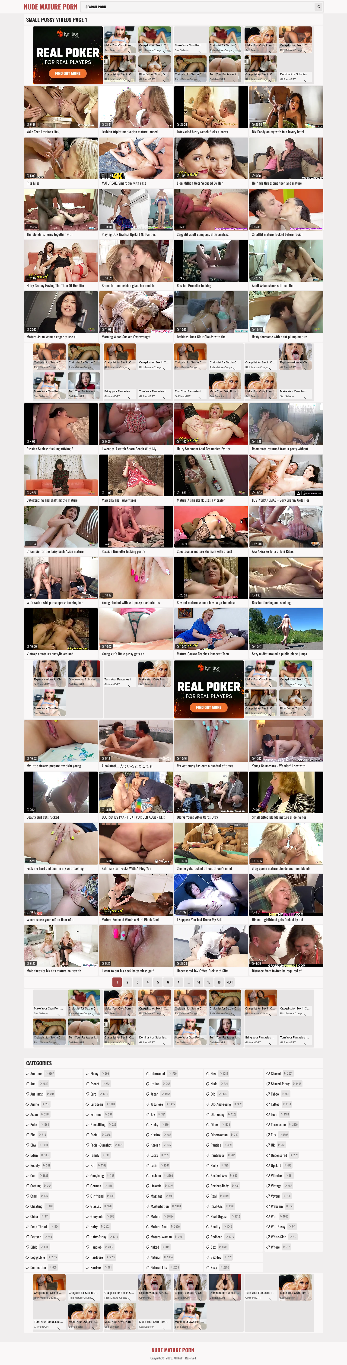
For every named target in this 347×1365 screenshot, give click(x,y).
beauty (40, 1165)
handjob (102, 1246)
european (103, 1104)
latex (160, 1155)
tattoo (281, 1104)
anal (39, 1083)
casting (41, 1185)
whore (281, 1246)
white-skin (284, 1236)
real (220, 1195)
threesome (285, 1124)
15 (208, 982)
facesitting (103, 1124)
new (220, 1073)
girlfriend (102, 1195)
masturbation (166, 1206)
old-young (224, 1114)
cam (39, 1175)
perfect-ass (225, 1175)
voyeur (281, 1195)
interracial (164, 1073)
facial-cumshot (107, 1144)
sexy (220, 1267)
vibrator (282, 1175)
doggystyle (44, 1257)
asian (40, 1114)
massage (162, 1195)
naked (161, 1246)
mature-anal (166, 1226)
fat (98, 1165)
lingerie (162, 1185)
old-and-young (227, 1104)
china (40, 1216)
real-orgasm (226, 1216)
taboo (280, 1093)
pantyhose (223, 1155)
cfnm (39, 1195)
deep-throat (45, 1226)
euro (99, 1093)
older (221, 1124)
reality (222, 1226)
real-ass (223, 1206)
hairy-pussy (104, 1236)
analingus (42, 1093)
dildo (40, 1246)
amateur (42, 1073)
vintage (282, 1185)
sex (220, 1246)
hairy (100, 1226)
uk (278, 1144)
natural (162, 1257)
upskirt (282, 1165)
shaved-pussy (286, 1083)
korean (161, 1144)
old (220, 1093)
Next (229, 982)
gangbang (102, 1175)
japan (161, 1093)
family (100, 1155)
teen (280, 1114)
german (102, 1185)
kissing (161, 1134)
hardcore (103, 1257)
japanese (163, 1104)
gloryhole (102, 1216)
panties (222, 1144)
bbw (39, 1144)
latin (160, 1165)
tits (280, 1134)
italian (161, 1083)
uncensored (285, 1155)
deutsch (41, 1236)
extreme (101, 1114)
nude (220, 1083)
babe (40, 1124)
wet (280, 1216)
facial (101, 1134)
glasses (101, 1206)
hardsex (101, 1267)
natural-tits (165, 1267)
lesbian (162, 1175)
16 (219, 982)
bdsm (40, 1155)
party (220, 1165)
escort (100, 1083)
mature (163, 1216)
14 (198, 982)
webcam (282, 1206)
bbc (38, 1134)
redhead (223, 1236)
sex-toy (222, 1257)
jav (158, 1114)
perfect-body (225, 1185)
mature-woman (168, 1236)
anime (40, 1104)
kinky (160, 1124)
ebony (100, 1073)
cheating (42, 1206)
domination (44, 1267)
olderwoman (225, 1134)
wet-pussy (284, 1226)
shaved (282, 1073)
